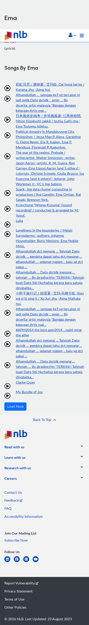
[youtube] (37, 561)
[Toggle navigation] (82, 35)
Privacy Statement (18, 591)
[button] (72, 35)
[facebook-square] (18, 561)
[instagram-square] (28, 561)
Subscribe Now (16, 540)
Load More (15, 406)
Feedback (13, 500)
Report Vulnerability (21, 583)
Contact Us (13, 492)
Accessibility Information (23, 516)
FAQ (7, 508)
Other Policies (15, 607)
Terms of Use (14, 599)
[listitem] (14, 447)
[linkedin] (9, 561)
